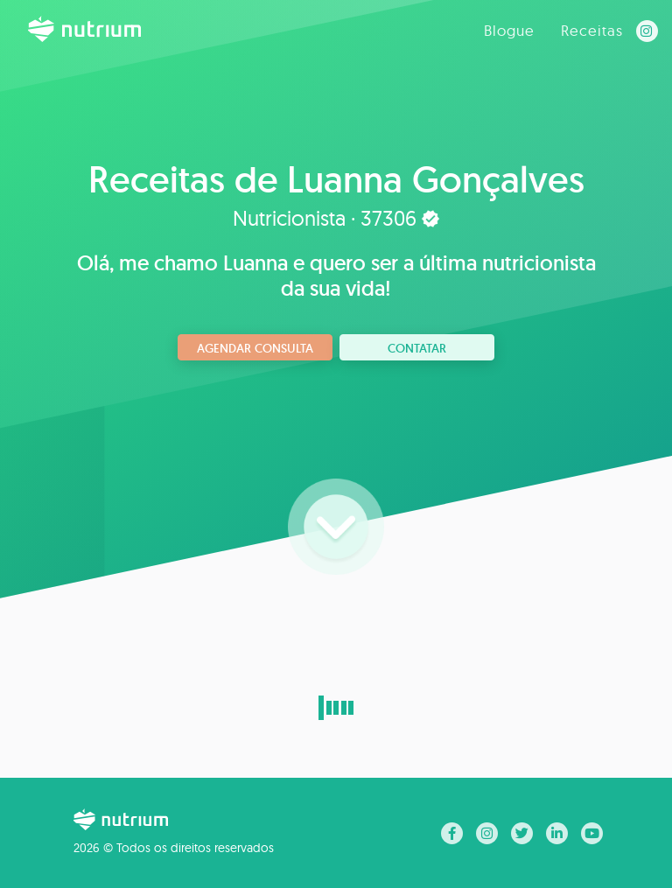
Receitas (592, 30)
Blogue (509, 30)
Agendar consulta (255, 348)
